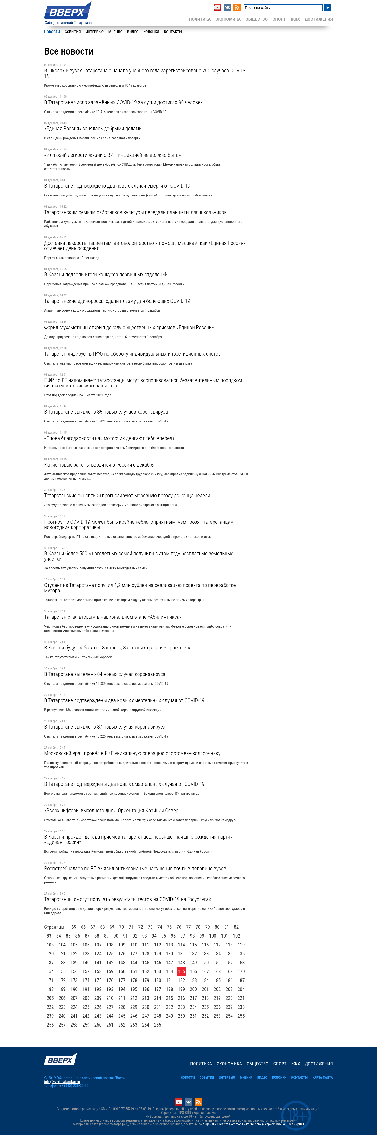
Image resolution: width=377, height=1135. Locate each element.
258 (74, 1025)
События (73, 32)
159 (109, 971)
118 (229, 945)
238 (241, 1007)
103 (50, 945)
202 (217, 989)
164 (169, 971)
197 (157, 989)
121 (62, 954)
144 (133, 962)
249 (169, 1016)
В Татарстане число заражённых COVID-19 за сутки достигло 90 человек (123, 102)
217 (193, 998)
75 (169, 927)
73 (150, 927)
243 (98, 1016)
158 (98, 971)
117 (217, 945)
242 (86, 1016)
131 (181, 954)
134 (217, 954)
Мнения (115, 32)
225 (86, 1007)
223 (62, 1007)
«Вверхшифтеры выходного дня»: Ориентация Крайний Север (111, 810)
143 (122, 962)
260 (98, 1025)
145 (145, 962)
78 (198, 927)
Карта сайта (322, 1078)
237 (229, 1007)
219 (217, 998)
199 (181, 989)
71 (131, 927)
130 (169, 954)
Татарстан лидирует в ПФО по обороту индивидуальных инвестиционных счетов (132, 353)
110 (133, 945)
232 (169, 1007)
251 (193, 1016)
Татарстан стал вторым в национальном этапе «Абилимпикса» (113, 616)
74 (159, 927)
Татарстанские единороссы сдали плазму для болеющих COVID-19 (117, 300)
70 (121, 927)
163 (157, 971)
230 (145, 1007)
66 (83, 927)
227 (109, 1007)
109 (122, 945)
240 (62, 1016)
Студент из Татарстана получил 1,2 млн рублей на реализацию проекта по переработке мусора (140, 587)
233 (181, 1007)
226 (98, 1007)
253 (217, 1016)
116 (205, 945)
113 (169, 945)
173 (74, 980)
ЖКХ (295, 19)
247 (145, 1016)
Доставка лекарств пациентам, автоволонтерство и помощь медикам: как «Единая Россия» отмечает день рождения (144, 245)
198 (169, 989)
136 (241, 954)
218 (205, 998)
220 (229, 998)
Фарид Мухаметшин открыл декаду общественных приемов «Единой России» (129, 327)
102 (236, 936)
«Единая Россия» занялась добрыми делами (93, 128)
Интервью (95, 32)
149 (193, 962)
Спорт (279, 19)
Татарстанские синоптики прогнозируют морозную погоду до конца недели (127, 495)
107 (98, 945)
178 (133, 980)
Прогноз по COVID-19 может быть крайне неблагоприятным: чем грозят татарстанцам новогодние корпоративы (139, 524)
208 (86, 998)
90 (115, 936)
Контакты (173, 32)
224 (74, 1007)
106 (86, 945)
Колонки (151, 32)
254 (229, 1016)
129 (157, 954)
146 (157, 962)
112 (157, 945)
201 (205, 989)
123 (86, 954)
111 (145, 945)
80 (217, 927)
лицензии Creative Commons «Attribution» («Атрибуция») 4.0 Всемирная (253, 1124)
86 (77, 936)
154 (50, 971)
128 (145, 954)
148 (181, 962)
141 (98, 962)
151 (217, 962)
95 (163, 936)
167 (205, 971)
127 (133, 954)
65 (73, 927)
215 (169, 998)
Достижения (319, 19)
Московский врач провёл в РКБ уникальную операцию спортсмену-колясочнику (132, 753)
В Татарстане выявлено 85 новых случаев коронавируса (106, 411)
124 (98, 954)
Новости (52, 32)
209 (98, 998)
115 (193, 945)
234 (193, 1007)
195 (133, 989)
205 (50, 998)
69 (112, 927)
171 (50, 980)
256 (50, 1025)
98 (192, 936)
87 (87, 936)
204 (241, 989)
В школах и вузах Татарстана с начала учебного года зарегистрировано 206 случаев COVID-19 (144, 73)
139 (74, 962)
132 (193, 954)
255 (241, 1016)
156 (74, 971)
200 (193, 989)
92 (135, 936)
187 (241, 980)
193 (109, 989)
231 (157, 1007)
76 (178, 927)
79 (207, 927)
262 (122, 1025)
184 (205, 980)
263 (133, 1025)
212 (133, 998)
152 (229, 962)
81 (226, 927)
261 (109, 1025)
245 (122, 1016)
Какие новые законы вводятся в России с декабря (99, 464)
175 (98, 980)
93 (144, 936)
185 (217, 980)
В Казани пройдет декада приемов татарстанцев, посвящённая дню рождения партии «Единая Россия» (138, 839)
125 (109, 954)
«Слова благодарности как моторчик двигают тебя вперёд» (109, 438)
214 (157, 998)
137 (50, 962)
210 (109, 998)
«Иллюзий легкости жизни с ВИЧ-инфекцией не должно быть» (112, 155)
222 (50, 1007)
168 (217, 971)
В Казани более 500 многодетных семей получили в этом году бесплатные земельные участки (138, 556)
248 (157, 1016)
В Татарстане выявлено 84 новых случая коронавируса (104, 674)
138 (62, 962)
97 (183, 936)
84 (58, 936)
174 (86, 980)
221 (241, 998)
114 (181, 945)
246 (133, 1016)
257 (62, 1025)
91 (125, 936)
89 (106, 936)
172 (62, 980)
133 (205, 954)
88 (96, 936)
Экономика (228, 19)
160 (122, 971)
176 (109, 980)
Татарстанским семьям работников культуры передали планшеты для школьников (135, 212)
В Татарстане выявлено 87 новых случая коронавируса (104, 726)
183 (193, 980)
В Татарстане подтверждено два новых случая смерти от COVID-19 (117, 185)
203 (229, 989)
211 (122, 998)
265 (157, 1025)
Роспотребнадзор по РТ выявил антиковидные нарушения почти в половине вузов (135, 868)
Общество (256, 19)
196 (145, 989)
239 (50, 1016)
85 (68, 936)
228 (122, 1007)
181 (169, 980)
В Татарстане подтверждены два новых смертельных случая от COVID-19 (124, 700)
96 (173, 936)
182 (181, 980)
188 (50, 989)
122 (74, 954)
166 (193, 971)
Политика (200, 19)
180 (157, 980)
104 (62, 945)
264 (145, 1025)
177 (122, 980)
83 (49, 936)
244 (109, 1016)
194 (122, 989)
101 (224, 936)
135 (229, 954)
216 (181, 998)
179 (145, 980)
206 (62, 998)
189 (62, 989)
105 (74, 945)
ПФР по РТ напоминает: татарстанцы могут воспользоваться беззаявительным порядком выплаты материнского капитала (143, 383)
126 (122, 954)
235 (205, 1007)
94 (154, 936)
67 (93, 927)
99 (202, 936)
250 (181, 1016)
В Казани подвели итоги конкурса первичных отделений (106, 274)
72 (140, 927)
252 (205, 1016)
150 (205, 962)
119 (241, 945)
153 (241, 962)
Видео (132, 32)
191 (86, 989)
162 (145, 971)
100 (212, 936)
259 (86, 1025)
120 (50, 954)
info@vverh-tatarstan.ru (62, 1081)
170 (241, 971)
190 (74, 989)
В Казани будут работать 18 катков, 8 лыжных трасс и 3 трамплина (118, 647)
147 (169, 962)
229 (133, 1007)
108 (109, 945)
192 (98, 989)
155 (62, 971)
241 (74, 1016)
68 (102, 927)
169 (229, 971)
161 (133, 971)
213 (145, 998)
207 (74, 998)
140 (86, 962)
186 (229, 980)
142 (109, 962)
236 (217, 1007)
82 (236, 927)
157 (86, 971)
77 (188, 927)
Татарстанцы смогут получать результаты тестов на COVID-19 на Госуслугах (127, 899)
